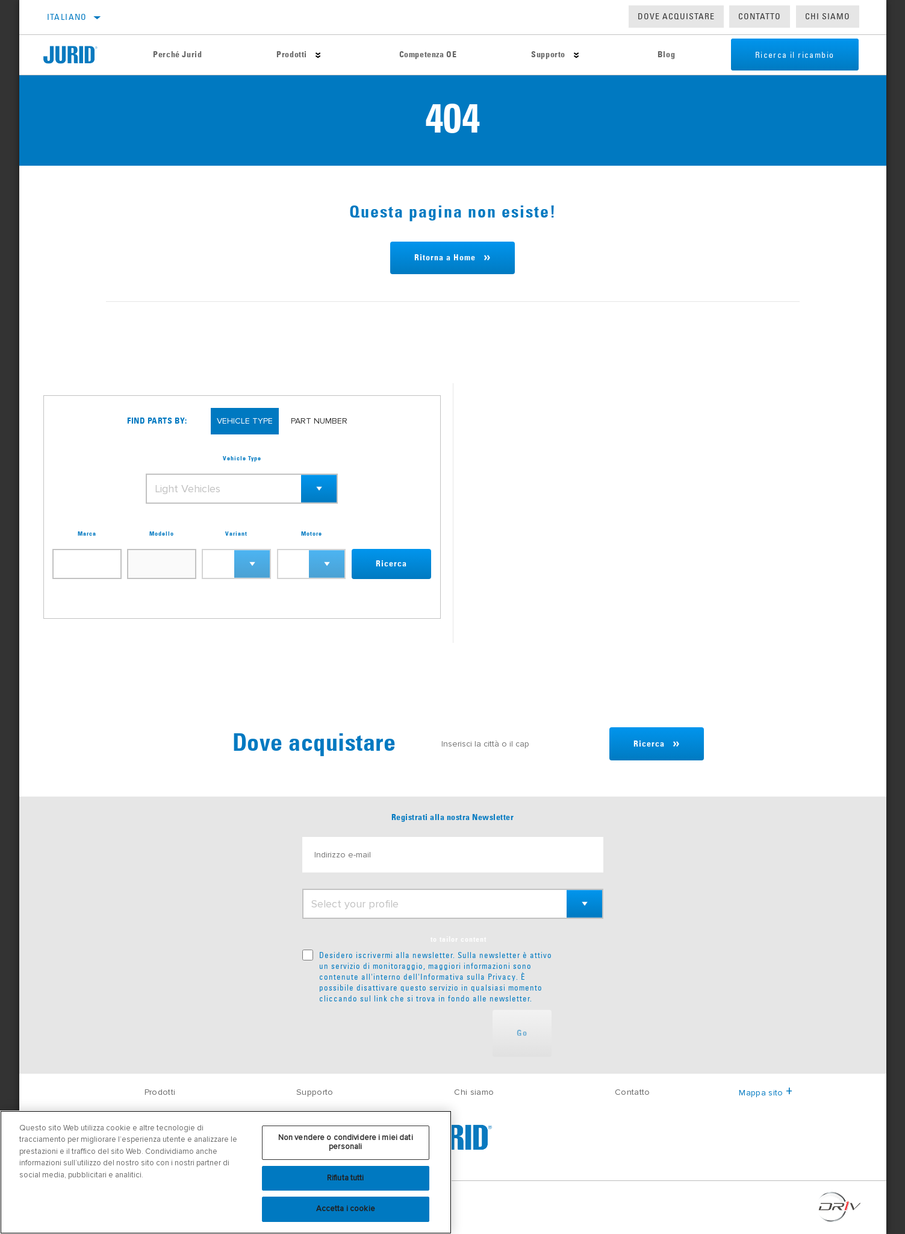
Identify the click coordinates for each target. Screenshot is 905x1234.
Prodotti (291, 55)
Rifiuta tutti (345, 1178)
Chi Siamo (827, 16)
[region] (226, 1172)
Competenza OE (428, 55)
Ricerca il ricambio (795, 54)
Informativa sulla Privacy (468, 977)
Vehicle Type (242, 459)
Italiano (67, 16)
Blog (666, 55)
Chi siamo (474, 1092)
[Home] (79, 55)
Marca (87, 534)
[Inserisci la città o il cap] (519, 743)
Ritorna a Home (445, 258)
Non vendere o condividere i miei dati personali (345, 1142)
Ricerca (391, 564)
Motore (311, 534)
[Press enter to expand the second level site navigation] (318, 55)
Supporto (548, 55)
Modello (161, 534)
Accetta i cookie (345, 1209)
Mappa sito (765, 1093)
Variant (236, 534)
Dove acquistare (676, 16)
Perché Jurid (177, 55)
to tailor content (459, 940)
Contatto (759, 16)
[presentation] (393, 1033)
